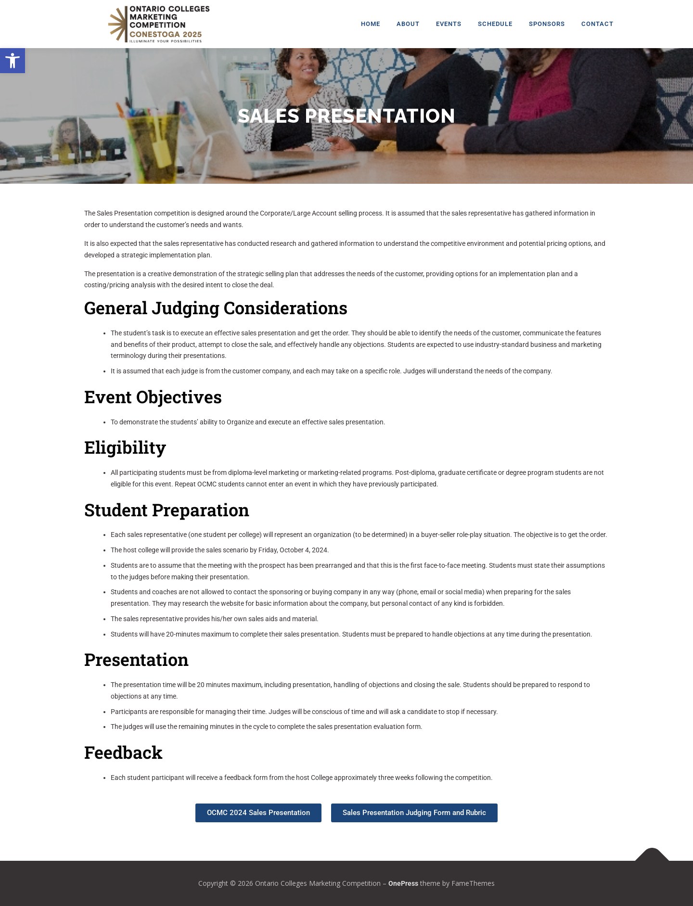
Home (370, 23)
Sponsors (547, 23)
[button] (12, 60)
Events (449, 23)
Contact (597, 23)
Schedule (495, 23)
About (408, 23)
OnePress (403, 883)
